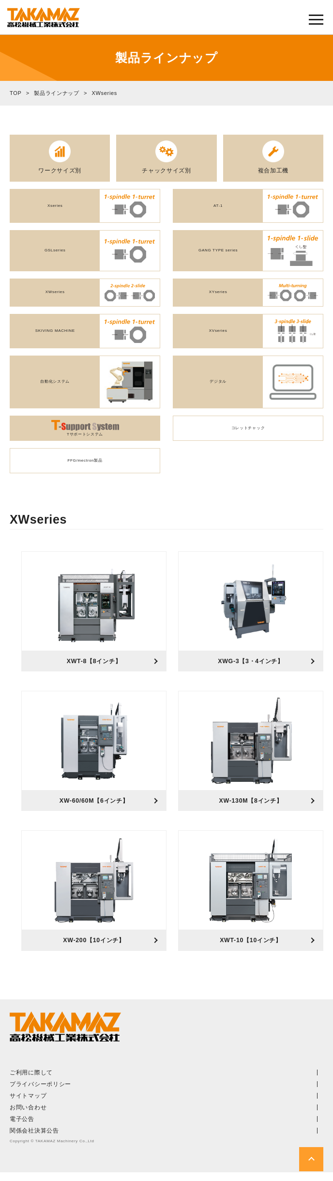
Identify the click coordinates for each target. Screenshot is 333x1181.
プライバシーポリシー (40, 1093)
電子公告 (22, 1128)
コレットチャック (248, 432)
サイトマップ (28, 1104)
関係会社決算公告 (34, 1139)
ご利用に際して (31, 1081)
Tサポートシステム (85, 432)
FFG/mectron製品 (84, 465)
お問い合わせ (28, 1116)
